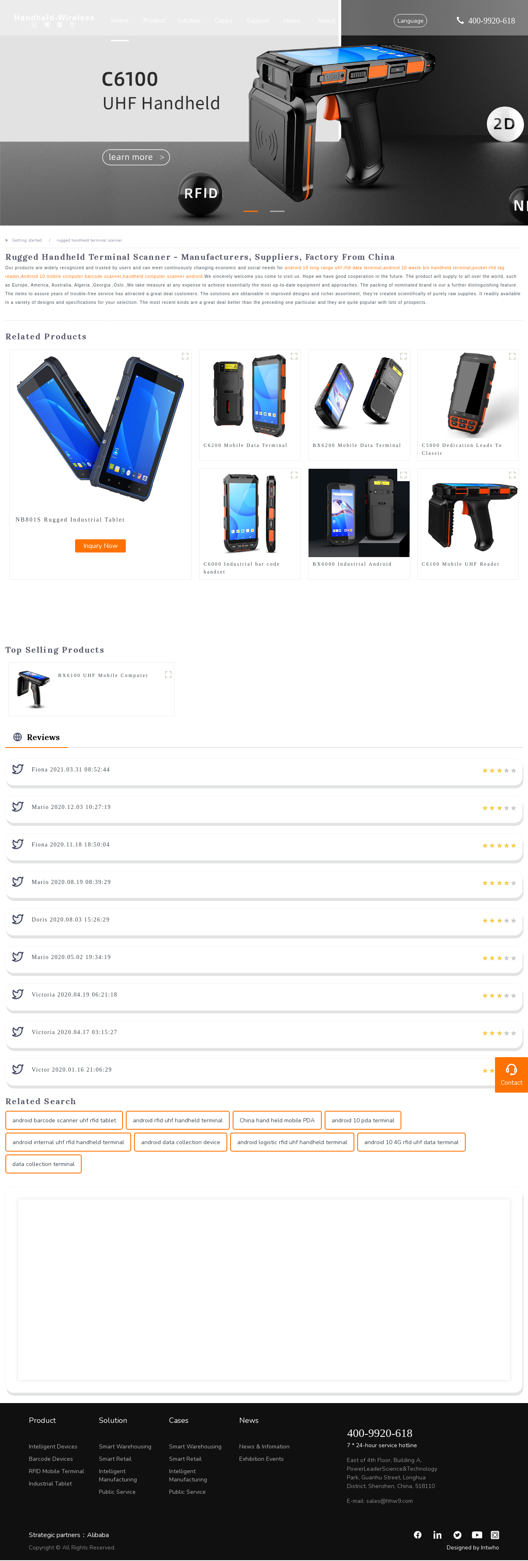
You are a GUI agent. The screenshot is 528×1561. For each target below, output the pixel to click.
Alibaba (98, 1535)
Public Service (117, 1493)
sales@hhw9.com (389, 1502)
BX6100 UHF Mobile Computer (103, 676)
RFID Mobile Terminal (56, 1472)
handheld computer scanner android (163, 276)
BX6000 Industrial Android (352, 564)
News (291, 20)
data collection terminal (43, 1165)
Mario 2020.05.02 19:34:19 (71, 958)
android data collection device (180, 1143)
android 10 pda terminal (363, 1122)
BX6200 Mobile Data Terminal (357, 445)
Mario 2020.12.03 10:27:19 (71, 808)
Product (156, 20)
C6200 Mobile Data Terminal (246, 445)
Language (409, 21)
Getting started (27, 240)
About (325, 20)
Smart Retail (115, 1460)
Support (257, 20)
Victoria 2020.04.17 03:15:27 (75, 1033)
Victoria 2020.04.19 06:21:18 (75, 995)
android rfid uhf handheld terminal (178, 1122)
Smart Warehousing (125, 1447)
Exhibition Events (261, 1460)
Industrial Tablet (50, 1484)
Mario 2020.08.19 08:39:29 (71, 883)
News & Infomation (264, 1447)
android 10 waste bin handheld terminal (427, 268)
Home (122, 20)
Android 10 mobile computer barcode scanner (71, 276)
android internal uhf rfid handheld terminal (68, 1143)
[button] (250, 211)
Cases (224, 20)
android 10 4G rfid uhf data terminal (411, 1143)
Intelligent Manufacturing (118, 1476)
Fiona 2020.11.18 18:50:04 (71, 845)
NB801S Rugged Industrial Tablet (70, 520)
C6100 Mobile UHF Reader (461, 564)
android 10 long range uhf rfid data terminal (333, 268)
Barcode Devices (51, 1460)
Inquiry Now (100, 545)
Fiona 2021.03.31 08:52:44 (71, 770)
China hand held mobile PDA (277, 1122)
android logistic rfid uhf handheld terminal (292, 1143)
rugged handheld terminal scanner (89, 240)
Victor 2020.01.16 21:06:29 (72, 1070)
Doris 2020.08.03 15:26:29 (71, 920)
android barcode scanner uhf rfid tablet (64, 1122)
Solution (190, 20)
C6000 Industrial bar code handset (242, 568)
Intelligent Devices (53, 1447)
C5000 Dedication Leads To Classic (462, 449)
